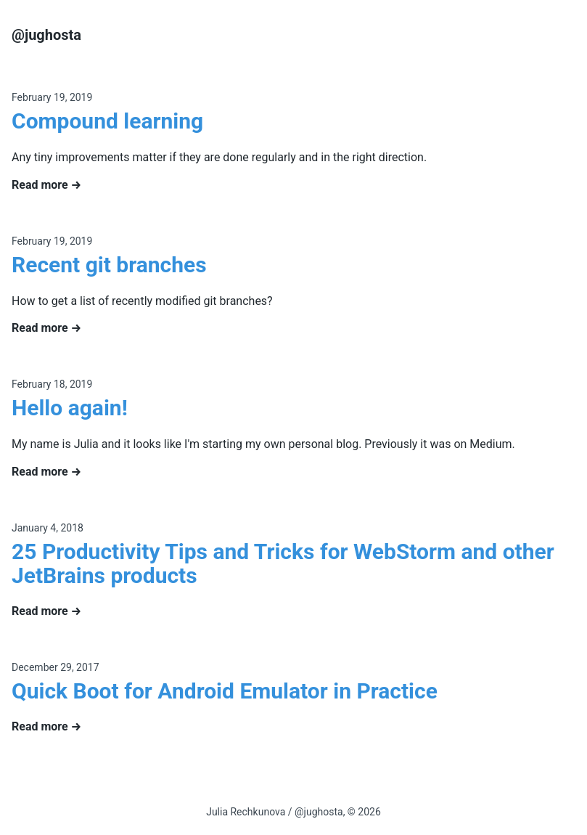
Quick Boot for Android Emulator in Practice (225, 691)
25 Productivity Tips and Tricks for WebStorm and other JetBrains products (283, 563)
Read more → (46, 185)
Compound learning (107, 121)
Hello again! (70, 407)
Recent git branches (109, 264)
